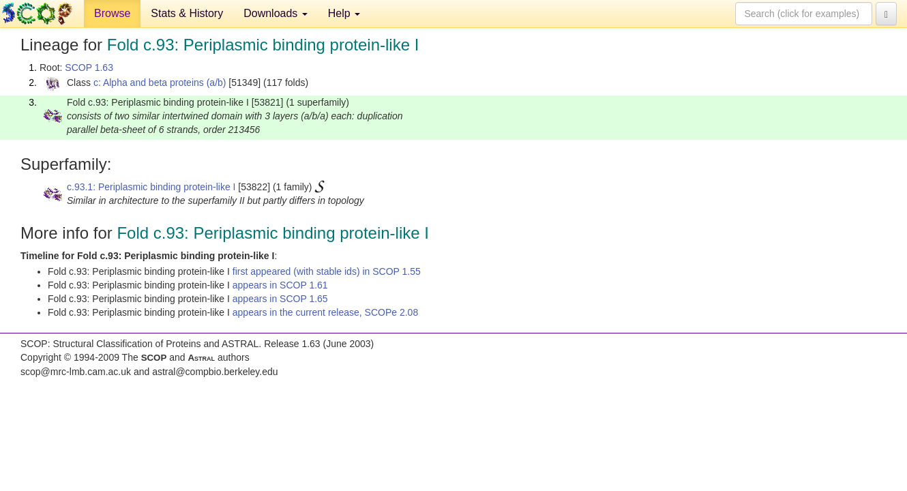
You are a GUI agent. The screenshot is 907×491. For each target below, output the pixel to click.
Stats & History (187, 13)
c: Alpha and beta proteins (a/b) (159, 82)
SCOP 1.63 (89, 67)
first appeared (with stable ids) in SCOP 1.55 (327, 271)
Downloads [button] (275, 13)
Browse (112, 13)
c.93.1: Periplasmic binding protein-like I (151, 186)
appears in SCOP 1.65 (280, 298)
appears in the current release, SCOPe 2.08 (325, 312)
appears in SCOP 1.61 (280, 285)
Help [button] (344, 13)
